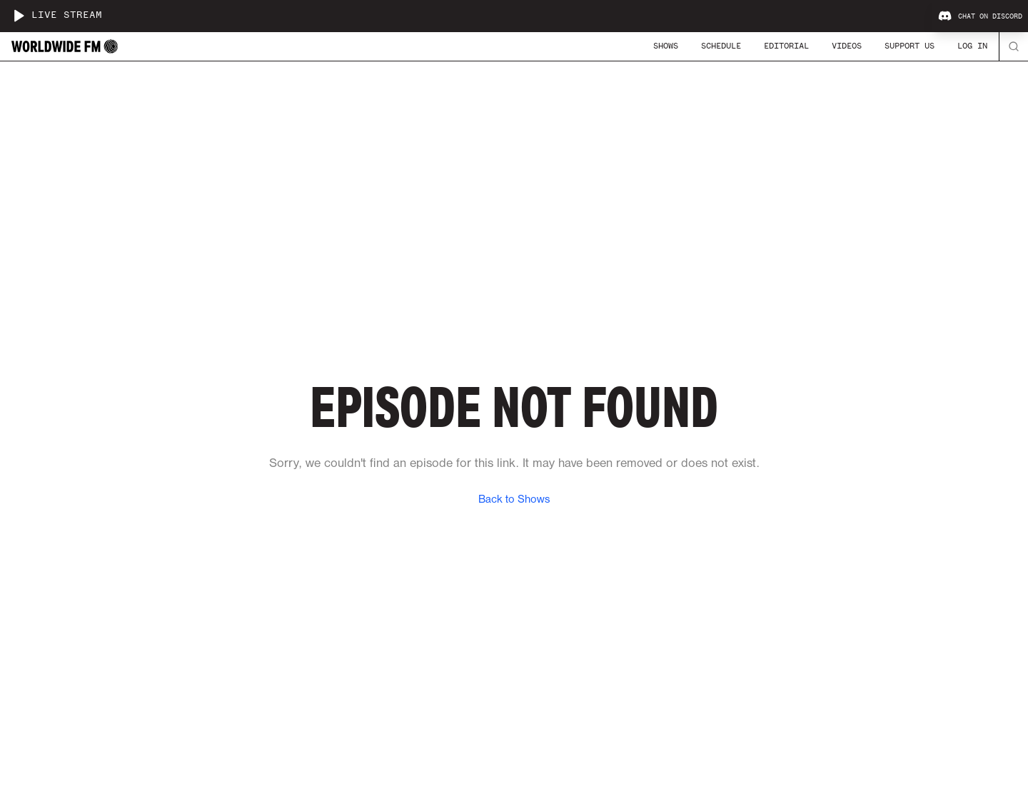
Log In (972, 46)
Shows (665, 46)
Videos (847, 46)
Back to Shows (514, 500)
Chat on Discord (980, 16)
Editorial (786, 46)
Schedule (721, 46)
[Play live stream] (18, 16)
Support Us (909, 46)
